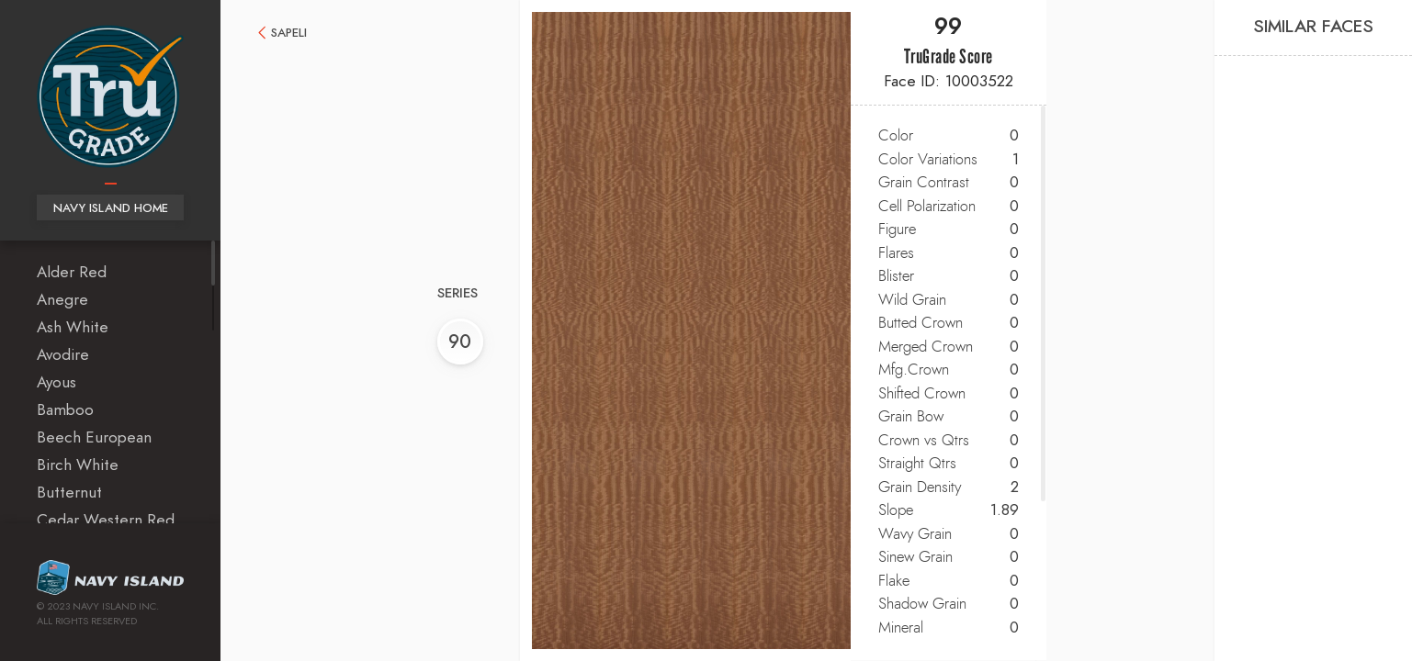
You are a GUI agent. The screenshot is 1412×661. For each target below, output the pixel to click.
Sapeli (289, 33)
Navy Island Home (110, 209)
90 (453, 342)
